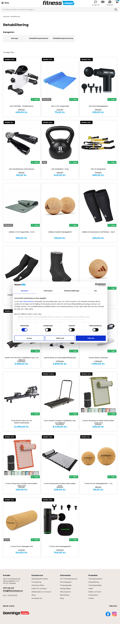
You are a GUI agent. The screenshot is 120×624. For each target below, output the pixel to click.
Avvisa (29, 338)
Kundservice (95, 5)
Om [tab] (95, 291)
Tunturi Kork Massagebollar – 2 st (98, 483)
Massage (14, 38)
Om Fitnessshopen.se (68, 579)
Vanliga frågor (65, 589)
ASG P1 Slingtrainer (98, 169)
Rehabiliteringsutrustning (63, 38)
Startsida (6, 16)
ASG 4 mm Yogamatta (60, 106)
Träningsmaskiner (95, 579)
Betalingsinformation (40, 579)
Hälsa (90, 589)
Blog (62, 598)
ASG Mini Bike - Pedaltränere (21, 106)
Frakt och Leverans (39, 589)
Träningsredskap (95, 585)
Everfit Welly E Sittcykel (98, 358)
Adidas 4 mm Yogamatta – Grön (21, 232)
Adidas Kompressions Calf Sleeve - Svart (98, 232)
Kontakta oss (37, 598)
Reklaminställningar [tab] (71, 291)
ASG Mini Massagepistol (98, 106)
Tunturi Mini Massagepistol (60, 546)
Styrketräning (93, 582)
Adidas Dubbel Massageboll (60, 232)
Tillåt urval (60, 338)
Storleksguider (66, 582)
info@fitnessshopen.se (13, 591)
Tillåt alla (90, 338)
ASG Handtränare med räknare (21, 169)
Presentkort (93, 595)
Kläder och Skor (94, 592)
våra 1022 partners (26, 301)
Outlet (91, 598)
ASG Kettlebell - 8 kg (60, 169)
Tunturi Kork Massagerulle (21, 546)
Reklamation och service (41, 592)
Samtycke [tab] (24, 291)
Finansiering (36, 582)
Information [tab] (48, 291)
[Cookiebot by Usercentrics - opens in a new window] (96, 284)
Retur (34, 595)
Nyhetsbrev (109, 5)
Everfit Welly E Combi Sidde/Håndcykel (60, 358)
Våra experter (65, 592)
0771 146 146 (8, 588)
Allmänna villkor (38, 585)
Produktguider (66, 585)
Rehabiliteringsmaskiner (38, 38)
